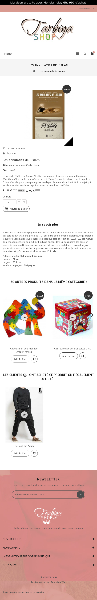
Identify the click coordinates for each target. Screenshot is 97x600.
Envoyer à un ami (16, 148)
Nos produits (12, 539)
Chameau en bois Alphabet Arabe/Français (24, 350)
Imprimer (12, 153)
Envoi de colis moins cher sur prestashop (24, 592)
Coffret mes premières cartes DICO (72, 348)
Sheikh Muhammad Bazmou (26, 255)
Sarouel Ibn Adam (24, 445)
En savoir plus (48, 224)
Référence (8, 165)
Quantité (7, 196)
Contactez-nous (49, 576)
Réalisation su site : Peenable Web (48, 582)
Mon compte (11, 547)
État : (6, 170)
